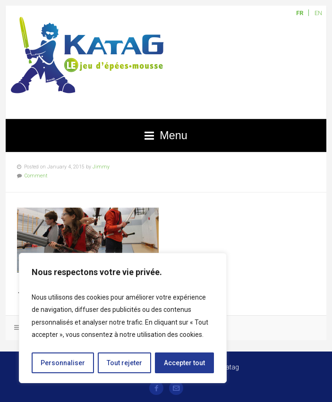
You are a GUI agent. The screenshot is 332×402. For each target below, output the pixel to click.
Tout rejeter (124, 363)
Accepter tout (184, 363)
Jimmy (101, 167)
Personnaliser (63, 363)
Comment (36, 176)
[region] (123, 318)
